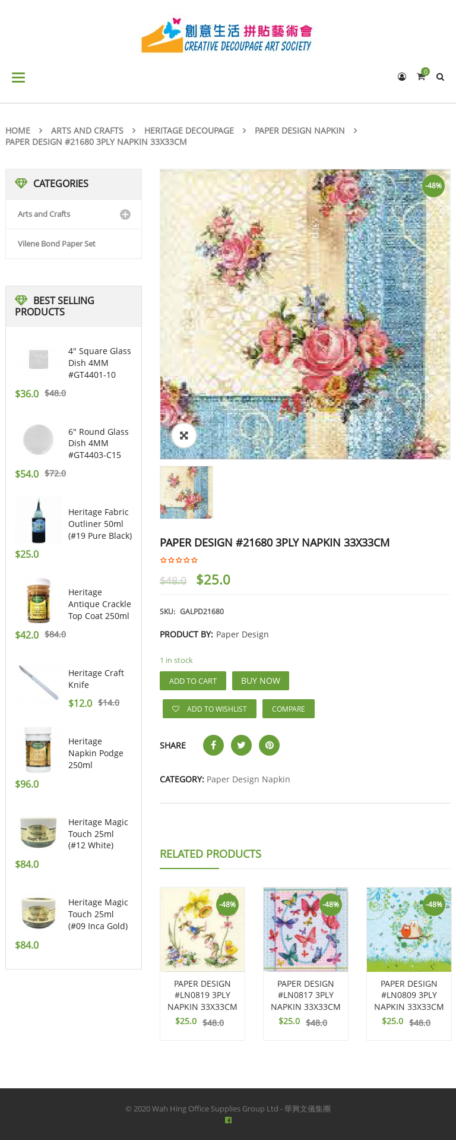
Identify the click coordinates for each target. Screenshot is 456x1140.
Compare (288, 709)
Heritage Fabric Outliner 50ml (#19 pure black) (100, 523)
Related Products (210, 854)
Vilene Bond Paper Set (57, 243)
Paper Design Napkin (300, 130)
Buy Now (260, 680)
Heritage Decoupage (189, 130)
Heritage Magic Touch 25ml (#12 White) (98, 833)
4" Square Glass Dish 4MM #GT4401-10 (99, 362)
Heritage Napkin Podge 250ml (96, 752)
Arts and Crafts (87, 130)
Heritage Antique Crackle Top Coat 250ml (99, 603)
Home (17, 130)
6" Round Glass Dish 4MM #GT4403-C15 (98, 443)
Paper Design (242, 634)
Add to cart (193, 680)
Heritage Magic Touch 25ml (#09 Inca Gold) (98, 913)
